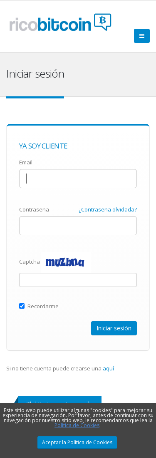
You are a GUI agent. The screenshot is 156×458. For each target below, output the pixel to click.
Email (25, 162)
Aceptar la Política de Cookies (77, 442)
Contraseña (34, 209)
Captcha (29, 261)
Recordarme (39, 306)
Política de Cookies (76, 425)
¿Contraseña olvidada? (108, 209)
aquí (108, 368)
